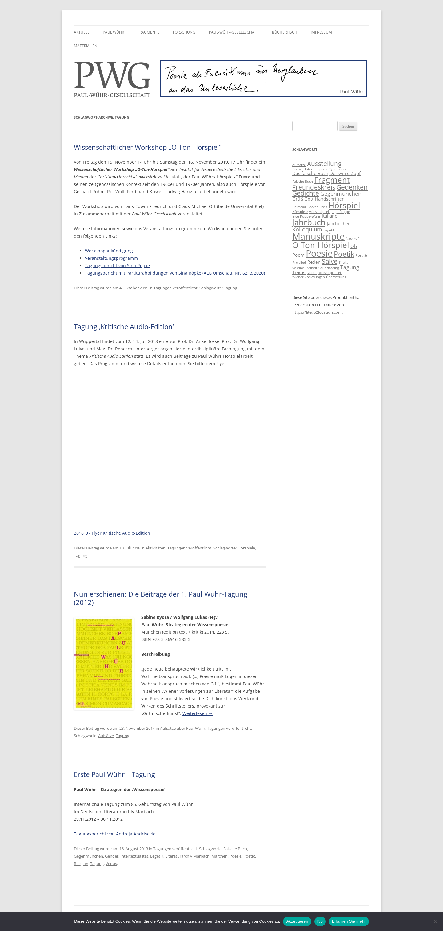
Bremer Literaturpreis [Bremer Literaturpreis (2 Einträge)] (309, 169)
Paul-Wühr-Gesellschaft (233, 32)
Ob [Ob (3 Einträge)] (353, 246)
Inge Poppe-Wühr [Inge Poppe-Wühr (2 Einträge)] (306, 216)
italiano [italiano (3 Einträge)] (329, 216)
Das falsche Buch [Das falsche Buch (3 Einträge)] (310, 173)
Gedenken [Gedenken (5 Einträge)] (352, 187)
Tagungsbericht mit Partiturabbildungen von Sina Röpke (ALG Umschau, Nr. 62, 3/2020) (175, 273)
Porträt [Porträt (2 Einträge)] (361, 255)
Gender (111, 856)
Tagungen (163, 288)
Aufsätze (106, 735)
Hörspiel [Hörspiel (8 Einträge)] (344, 205)
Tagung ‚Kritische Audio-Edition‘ (124, 326)
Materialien (85, 45)
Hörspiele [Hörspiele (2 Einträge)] (300, 212)
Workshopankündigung (109, 251)
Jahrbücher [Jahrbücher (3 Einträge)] (338, 223)
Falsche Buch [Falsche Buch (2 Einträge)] (302, 181)
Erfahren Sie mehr (349, 921)
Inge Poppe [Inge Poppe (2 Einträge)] (341, 212)
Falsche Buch (235, 848)
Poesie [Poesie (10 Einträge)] (319, 253)
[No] (435, 921)
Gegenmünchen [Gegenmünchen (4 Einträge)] (340, 193)
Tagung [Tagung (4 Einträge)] (349, 267)
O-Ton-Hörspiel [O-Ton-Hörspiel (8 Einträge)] (320, 245)
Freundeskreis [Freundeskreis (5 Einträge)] (313, 187)
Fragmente (148, 32)
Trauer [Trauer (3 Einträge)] (299, 272)
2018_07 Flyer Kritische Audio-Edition (112, 533)
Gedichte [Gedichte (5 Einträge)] (305, 193)
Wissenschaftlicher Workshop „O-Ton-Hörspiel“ (148, 147)
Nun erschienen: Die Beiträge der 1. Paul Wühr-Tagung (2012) (160, 597)
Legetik (156, 856)
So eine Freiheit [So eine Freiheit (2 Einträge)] (304, 268)
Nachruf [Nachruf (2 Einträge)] (352, 238)
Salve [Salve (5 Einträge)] (329, 261)
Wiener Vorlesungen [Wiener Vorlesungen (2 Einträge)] (308, 277)
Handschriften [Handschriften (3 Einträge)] (330, 199)
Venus (111, 863)
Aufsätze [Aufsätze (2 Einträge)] (299, 165)
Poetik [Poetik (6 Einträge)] (344, 254)
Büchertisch (284, 32)
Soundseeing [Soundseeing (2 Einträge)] (328, 268)
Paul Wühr (113, 32)
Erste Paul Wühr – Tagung (114, 774)
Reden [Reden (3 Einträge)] (314, 262)
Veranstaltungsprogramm (111, 258)
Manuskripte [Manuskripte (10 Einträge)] (318, 236)
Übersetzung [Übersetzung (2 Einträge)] (336, 277)
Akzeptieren (297, 921)
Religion (81, 863)
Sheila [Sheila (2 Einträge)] (343, 262)
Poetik (249, 856)
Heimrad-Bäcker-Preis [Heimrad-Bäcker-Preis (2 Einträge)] (309, 207)
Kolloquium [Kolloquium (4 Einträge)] (307, 229)
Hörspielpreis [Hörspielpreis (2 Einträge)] (319, 212)
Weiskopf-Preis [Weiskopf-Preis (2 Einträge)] (330, 273)
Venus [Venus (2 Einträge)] (312, 273)
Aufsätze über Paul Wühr (182, 728)
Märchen (219, 856)
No (320, 921)
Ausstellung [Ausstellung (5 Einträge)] (324, 163)
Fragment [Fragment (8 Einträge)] (332, 179)
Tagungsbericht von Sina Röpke (117, 265)
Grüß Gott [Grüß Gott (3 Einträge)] (302, 199)
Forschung (184, 32)
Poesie (235, 856)
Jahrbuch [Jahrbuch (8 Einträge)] (308, 222)
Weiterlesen (197, 713)
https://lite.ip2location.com (317, 312)
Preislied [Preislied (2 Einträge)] (299, 262)
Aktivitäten (156, 548)
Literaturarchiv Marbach (187, 856)
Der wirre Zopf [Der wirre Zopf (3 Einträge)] (345, 173)
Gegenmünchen (88, 856)
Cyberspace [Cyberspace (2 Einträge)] (338, 169)
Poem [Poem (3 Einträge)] (298, 255)
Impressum (321, 32)
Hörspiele (246, 548)
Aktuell (81, 32)
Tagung (230, 288)
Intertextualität (134, 856)
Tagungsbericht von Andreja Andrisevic (114, 834)
